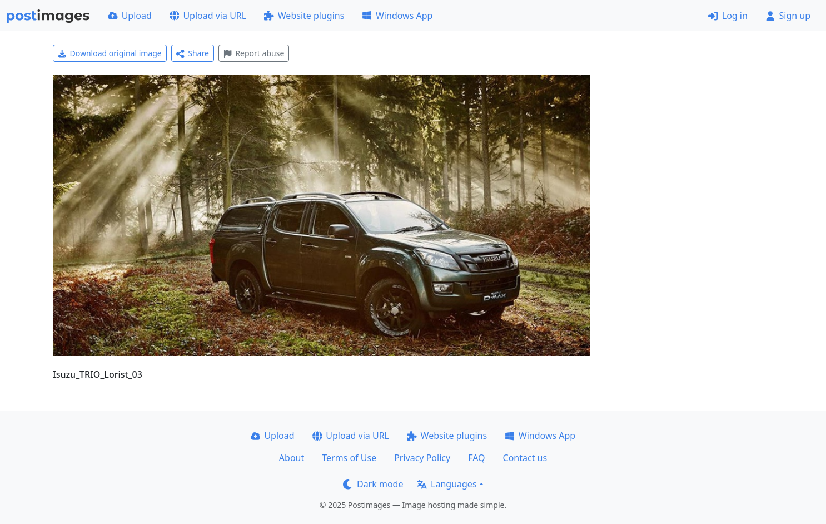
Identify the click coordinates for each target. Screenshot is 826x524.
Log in (728, 15)
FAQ (476, 458)
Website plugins (304, 15)
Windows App (397, 15)
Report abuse (253, 53)
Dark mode (373, 484)
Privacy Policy (422, 458)
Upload (130, 15)
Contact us (525, 458)
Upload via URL (208, 15)
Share (192, 53)
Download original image (110, 53)
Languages (446, 484)
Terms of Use (349, 458)
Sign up (787, 15)
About (291, 458)
